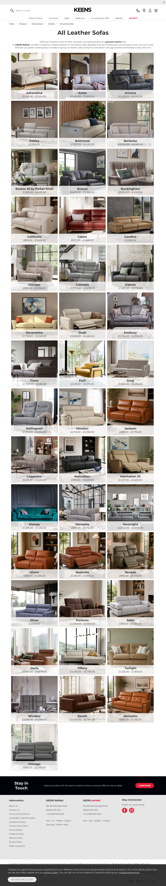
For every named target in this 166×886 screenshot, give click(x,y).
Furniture (53, 18)
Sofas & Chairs (35, 18)
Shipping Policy (16, 834)
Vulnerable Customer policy (22, 818)
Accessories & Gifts (100, 18)
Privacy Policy (15, 842)
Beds (67, 18)
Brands (119, 18)
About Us (13, 806)
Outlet (133, 18)
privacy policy (51, 872)
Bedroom (80, 18)
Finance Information (18, 826)
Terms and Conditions (19, 814)
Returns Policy (16, 838)
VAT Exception (16, 830)
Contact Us (14, 810)
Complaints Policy (17, 822)
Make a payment (17, 846)
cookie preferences (129, 872)
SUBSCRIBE (145, 785)
